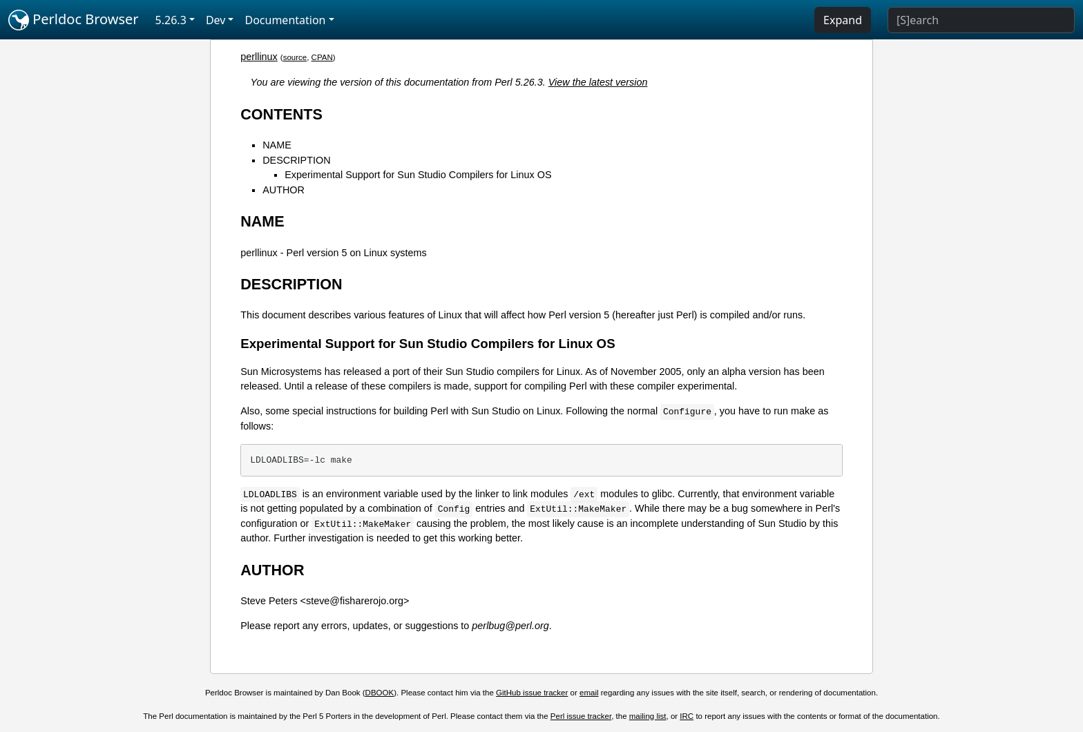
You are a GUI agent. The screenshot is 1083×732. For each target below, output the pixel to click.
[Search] (981, 20)
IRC (686, 716)
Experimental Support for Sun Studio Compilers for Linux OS (418, 174)
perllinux (259, 56)
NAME (276, 145)
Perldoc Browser (73, 20)
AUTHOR (283, 189)
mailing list (648, 716)
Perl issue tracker (580, 716)
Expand (842, 20)
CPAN (322, 57)
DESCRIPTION (296, 160)
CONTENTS (281, 114)
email (589, 692)
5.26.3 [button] (170, 20)
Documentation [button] (285, 20)
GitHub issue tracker (532, 692)
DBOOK (379, 692)
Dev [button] (216, 20)
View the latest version (598, 82)
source (295, 57)
